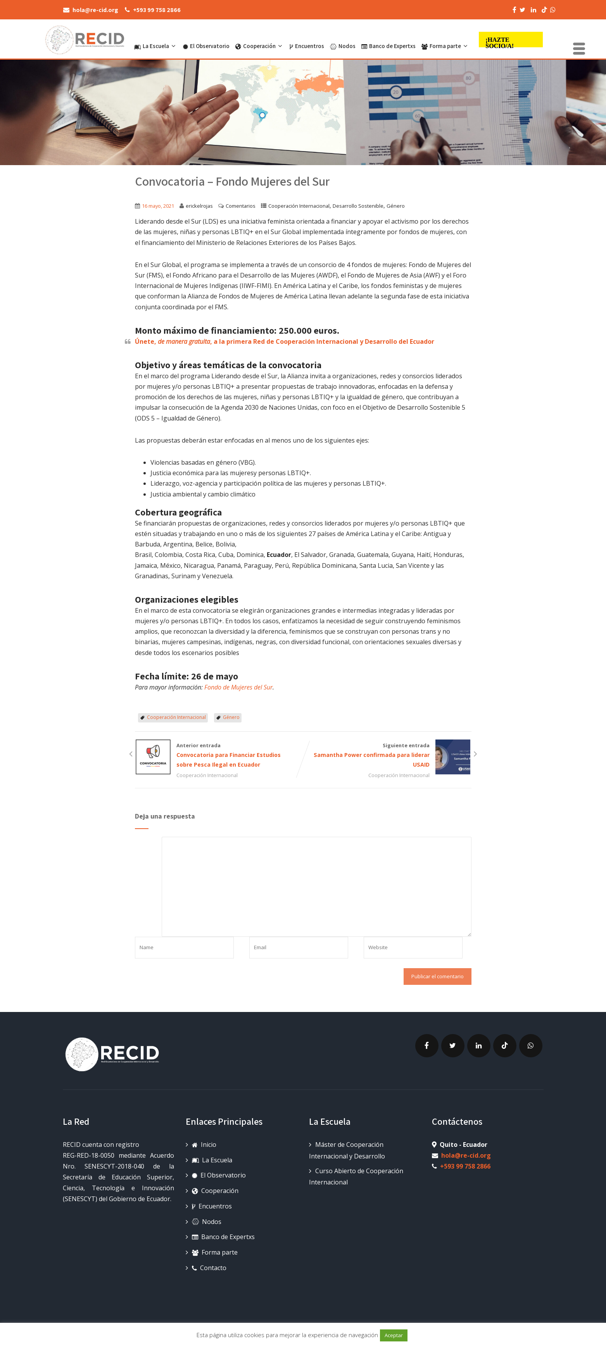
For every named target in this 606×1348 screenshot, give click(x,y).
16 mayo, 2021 (158, 205)
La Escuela (155, 40)
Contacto (209, 1268)
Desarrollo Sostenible (358, 205)
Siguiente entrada (387, 755)
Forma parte (445, 40)
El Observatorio (206, 39)
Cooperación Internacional (299, 205)
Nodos (343, 39)
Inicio (204, 1144)
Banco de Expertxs (388, 39)
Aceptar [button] (394, 1335)
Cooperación (259, 40)
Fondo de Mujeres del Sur (238, 687)
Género (396, 205)
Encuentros (307, 39)
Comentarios (241, 205)
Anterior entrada (219, 755)
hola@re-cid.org (466, 1155)
